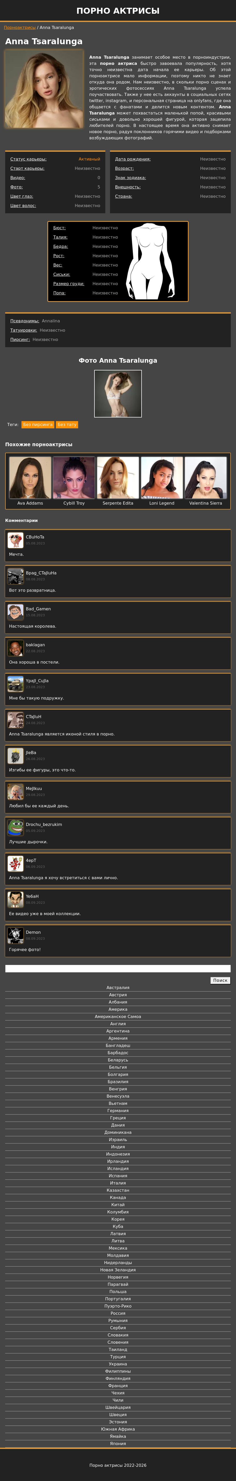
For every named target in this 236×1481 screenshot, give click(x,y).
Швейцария (118, 1407)
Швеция (118, 1414)
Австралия (118, 987)
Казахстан (118, 1190)
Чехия (118, 1393)
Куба (118, 1226)
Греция (118, 1117)
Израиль (118, 1139)
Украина (118, 1364)
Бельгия (118, 1067)
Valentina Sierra (205, 503)
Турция (118, 1356)
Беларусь (118, 1060)
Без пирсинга (38, 424)
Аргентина (118, 1031)
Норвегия (118, 1277)
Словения (118, 1342)
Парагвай (118, 1284)
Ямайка (118, 1436)
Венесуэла (118, 1096)
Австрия (118, 994)
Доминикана (117, 1132)
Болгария (118, 1074)
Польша (118, 1291)
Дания (118, 1125)
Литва (118, 1241)
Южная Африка (118, 1429)
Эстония (118, 1421)
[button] (118, 394)
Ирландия (118, 1161)
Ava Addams (30, 503)
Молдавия (118, 1255)
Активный (89, 159)
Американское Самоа (118, 1016)
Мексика (118, 1248)
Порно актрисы (118, 11)
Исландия (118, 1168)
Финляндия (118, 1378)
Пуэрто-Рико (118, 1306)
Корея (118, 1219)
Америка (118, 1009)
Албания (118, 1002)
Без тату (67, 424)
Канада (118, 1197)
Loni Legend (161, 503)
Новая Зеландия (118, 1269)
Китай (117, 1204)
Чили (118, 1400)
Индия (118, 1146)
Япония (118, 1443)
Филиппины (118, 1371)
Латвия (118, 1233)
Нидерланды (118, 1262)
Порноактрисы (20, 27)
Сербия (118, 1327)
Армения (118, 1038)
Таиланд (118, 1349)
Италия (118, 1183)
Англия (118, 1023)
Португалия (118, 1298)
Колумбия (118, 1212)
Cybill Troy (74, 503)
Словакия (118, 1335)
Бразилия (118, 1081)
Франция (118, 1385)
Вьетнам (118, 1103)
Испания (118, 1175)
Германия (118, 1110)
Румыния (118, 1320)
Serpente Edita (118, 503)
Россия (117, 1313)
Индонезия (118, 1154)
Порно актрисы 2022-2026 (118, 1465)
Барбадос (118, 1052)
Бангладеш (118, 1045)
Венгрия (118, 1089)
